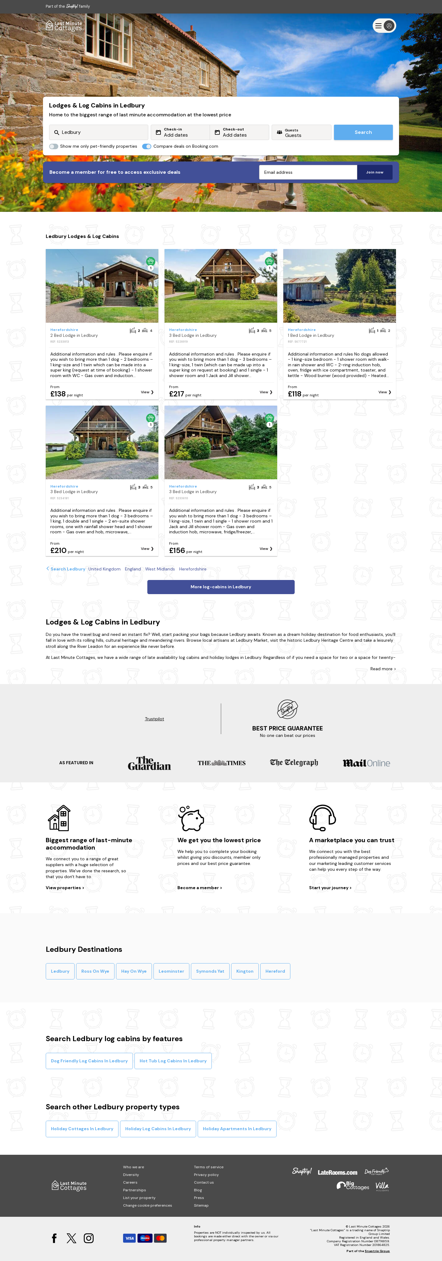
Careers (130, 1182)
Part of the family (68, 6)
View (145, 392)
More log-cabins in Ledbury (221, 587)
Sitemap (201, 1205)
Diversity (131, 1174)
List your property (139, 1197)
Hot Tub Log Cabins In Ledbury (173, 1061)
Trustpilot (154, 719)
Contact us (204, 1182)
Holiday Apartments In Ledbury (237, 1128)
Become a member (198, 887)
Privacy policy (206, 1174)
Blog (198, 1190)
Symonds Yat (210, 971)
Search (363, 132)
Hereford (275, 971)
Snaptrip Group (377, 1251)
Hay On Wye (134, 971)
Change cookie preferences (147, 1205)
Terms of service (208, 1167)
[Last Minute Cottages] (64, 26)
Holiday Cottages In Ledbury (82, 1128)
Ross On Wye (95, 971)
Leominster (171, 971)
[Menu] (384, 25)
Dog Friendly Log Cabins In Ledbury (89, 1061)
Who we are (133, 1167)
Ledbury (60, 971)
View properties (64, 887)
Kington (245, 971)
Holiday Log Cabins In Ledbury (158, 1128)
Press (199, 1197)
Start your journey (329, 887)
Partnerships (134, 1190)
